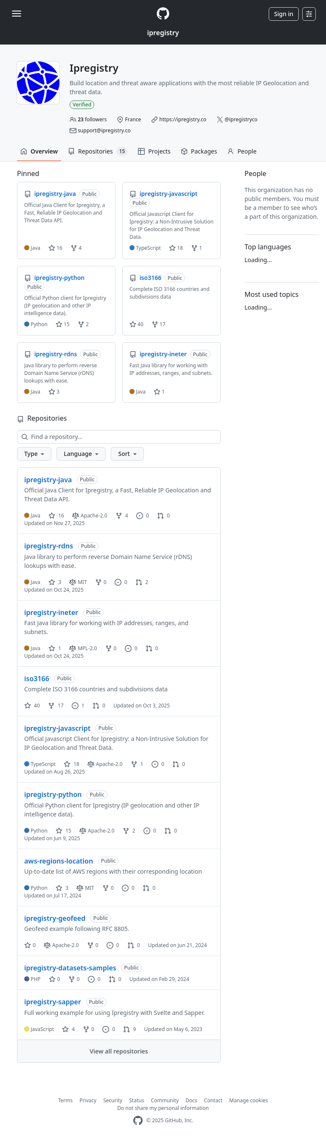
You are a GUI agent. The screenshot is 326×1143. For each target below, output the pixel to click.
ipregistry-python (53, 794)
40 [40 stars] (32, 705)
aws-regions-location (58, 861)
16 (55, 248)
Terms (65, 1100)
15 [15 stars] (63, 830)
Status (136, 1100)
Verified (82, 104)
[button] (34, 454)
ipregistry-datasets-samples (70, 968)
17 (159, 324)
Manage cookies (248, 1100)
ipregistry (163, 32)
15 (63, 324)
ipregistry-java (48, 479)
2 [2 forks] (129, 830)
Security (112, 1100)
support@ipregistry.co (104, 130)
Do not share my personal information (163, 1108)
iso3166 (36, 678)
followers (92, 119)
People (241, 151)
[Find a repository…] (119, 437)
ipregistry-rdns (48, 546)
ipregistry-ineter (51, 612)
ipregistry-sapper (52, 1001)
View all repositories (119, 1051)
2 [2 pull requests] (141, 582)
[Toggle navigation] (16, 13)
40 (136, 324)
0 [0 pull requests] (163, 515)
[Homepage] (163, 14)
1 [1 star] (54, 648)
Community (165, 1100)
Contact (213, 1100)
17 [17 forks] (56, 705)
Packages (199, 151)
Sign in (283, 14)
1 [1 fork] (137, 764)
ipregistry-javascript (57, 728)
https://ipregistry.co (182, 119)
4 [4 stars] (68, 1029)
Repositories (98, 151)
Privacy (87, 1100)
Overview (39, 151)
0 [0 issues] (142, 515)
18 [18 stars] (71, 764)
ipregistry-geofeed (54, 918)
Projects (154, 151)
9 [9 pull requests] (129, 1029)
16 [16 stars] (56, 515)
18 (176, 248)
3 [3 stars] (54, 582)
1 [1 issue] (78, 705)
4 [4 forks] (121, 515)
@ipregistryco (241, 119)
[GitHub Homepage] (138, 1120)
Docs (191, 1100)
